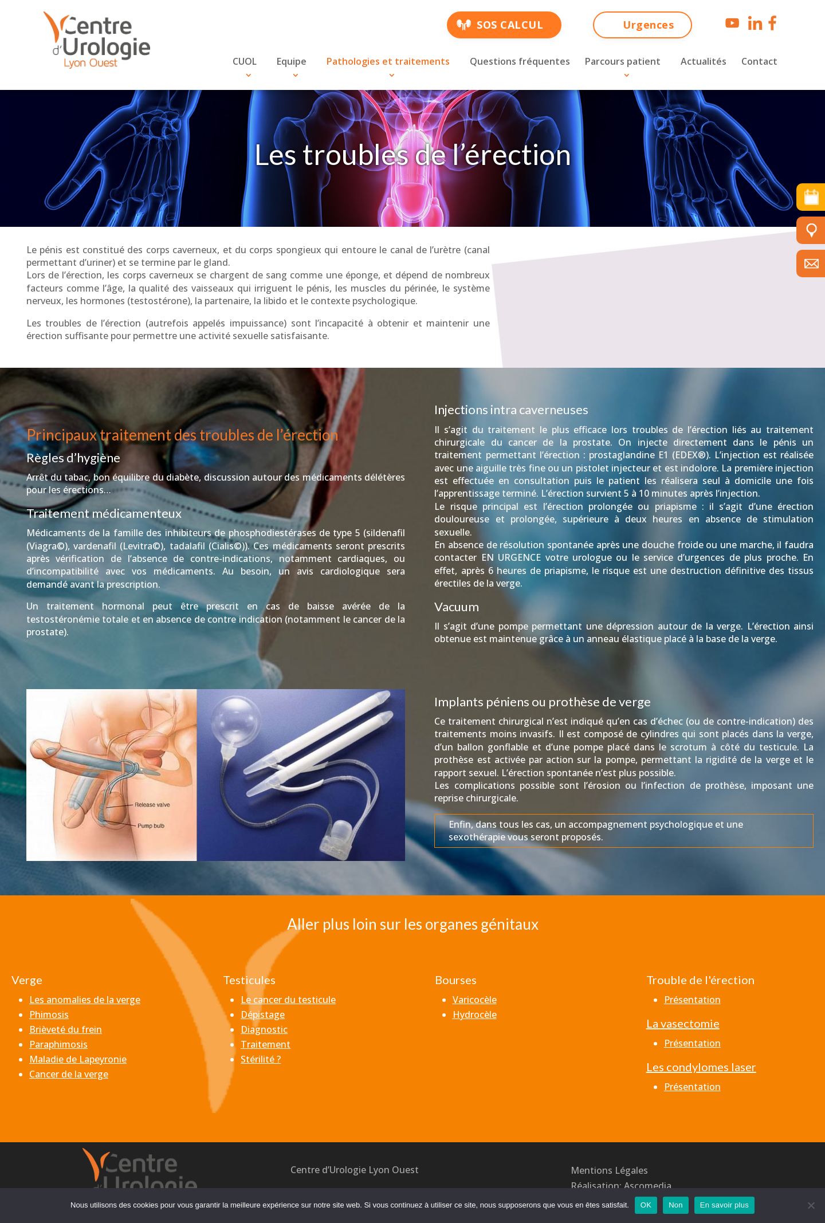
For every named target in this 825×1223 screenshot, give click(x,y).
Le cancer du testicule (288, 999)
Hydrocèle (475, 1014)
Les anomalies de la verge (84, 999)
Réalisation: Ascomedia (621, 1185)
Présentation (692, 999)
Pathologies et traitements (388, 61)
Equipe (292, 61)
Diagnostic (264, 1029)
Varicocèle (475, 999)
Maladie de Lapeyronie (78, 1059)
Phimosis (49, 1014)
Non (676, 1205)
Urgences (648, 25)
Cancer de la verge (68, 1074)
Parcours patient (623, 61)
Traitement (265, 1044)
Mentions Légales (609, 1170)
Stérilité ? (261, 1059)
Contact (759, 61)
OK (646, 1205)
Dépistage (263, 1014)
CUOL (245, 61)
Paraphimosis (58, 1044)
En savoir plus (724, 1205)
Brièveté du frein (65, 1029)
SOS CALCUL (510, 25)
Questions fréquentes (520, 61)
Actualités (703, 61)
